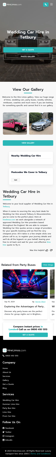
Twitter (7, 432)
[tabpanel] (25, 294)
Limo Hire (7, 412)
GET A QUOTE (28, 50)
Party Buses (40, 273)
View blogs (48, 264)
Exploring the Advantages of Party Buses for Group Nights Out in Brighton (24, 307)
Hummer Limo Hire (11, 404)
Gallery (6, 380)
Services (6, 376)
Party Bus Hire (9, 408)
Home (5, 368)
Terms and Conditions (40, 453)
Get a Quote (8, 384)
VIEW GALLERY (28, 143)
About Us (7, 372)
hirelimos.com (9, 219)
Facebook (8, 428)
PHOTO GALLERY (28, 56)
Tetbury (6, 206)
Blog (5, 388)
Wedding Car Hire (11, 400)
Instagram (8, 436)
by (39, 302)
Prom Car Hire (9, 416)
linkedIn (7, 440)
